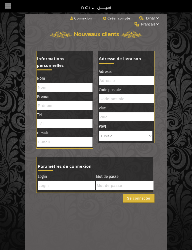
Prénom (43, 96)
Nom (41, 78)
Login (42, 176)
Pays (102, 126)
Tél (39, 115)
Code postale (110, 90)
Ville (102, 108)
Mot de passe (107, 176)
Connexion (81, 18)
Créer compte (116, 18)
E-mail (42, 133)
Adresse (105, 71)
